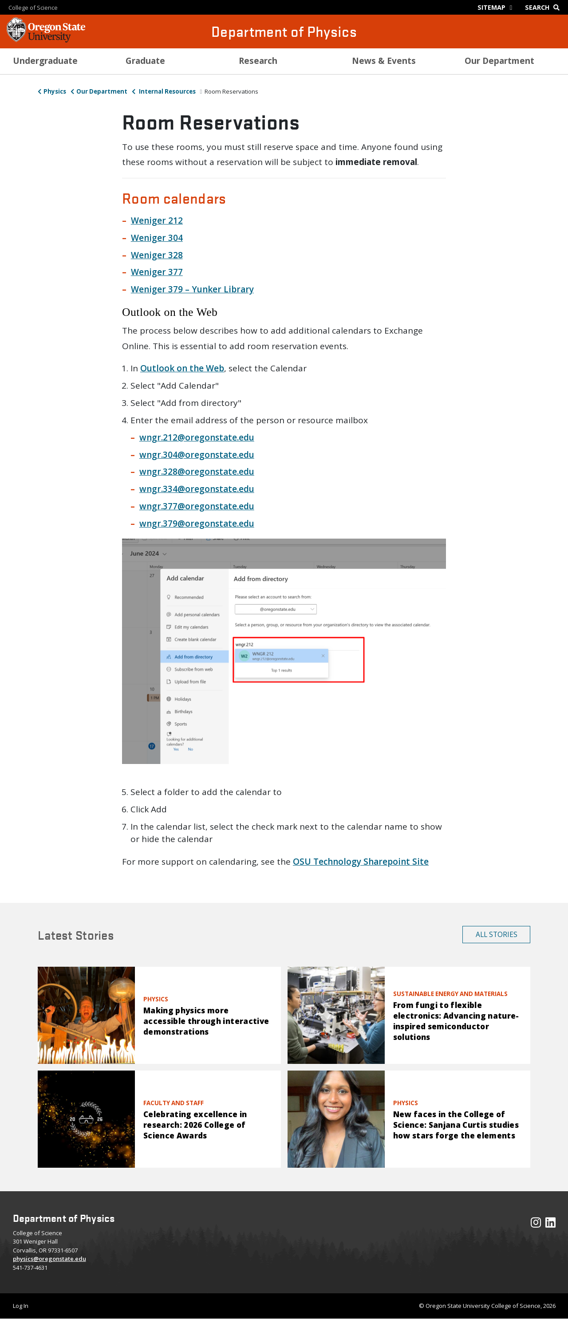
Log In (20, 1306)
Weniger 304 (157, 238)
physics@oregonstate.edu (49, 1259)
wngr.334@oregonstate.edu (196, 489)
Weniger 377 (157, 272)
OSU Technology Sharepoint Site (361, 861)
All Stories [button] (496, 934)
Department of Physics (284, 31)
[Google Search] (544, 7)
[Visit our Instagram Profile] (536, 1224)
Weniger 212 (157, 220)
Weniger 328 (157, 255)
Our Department (101, 91)
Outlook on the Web (182, 368)
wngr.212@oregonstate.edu (196, 437)
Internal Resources (167, 91)
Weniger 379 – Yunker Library (192, 289)
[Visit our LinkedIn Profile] (550, 1224)
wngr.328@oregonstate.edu (196, 471)
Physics (54, 91)
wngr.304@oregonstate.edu (196, 455)
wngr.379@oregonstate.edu (196, 523)
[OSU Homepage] (46, 40)
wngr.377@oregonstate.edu (196, 506)
